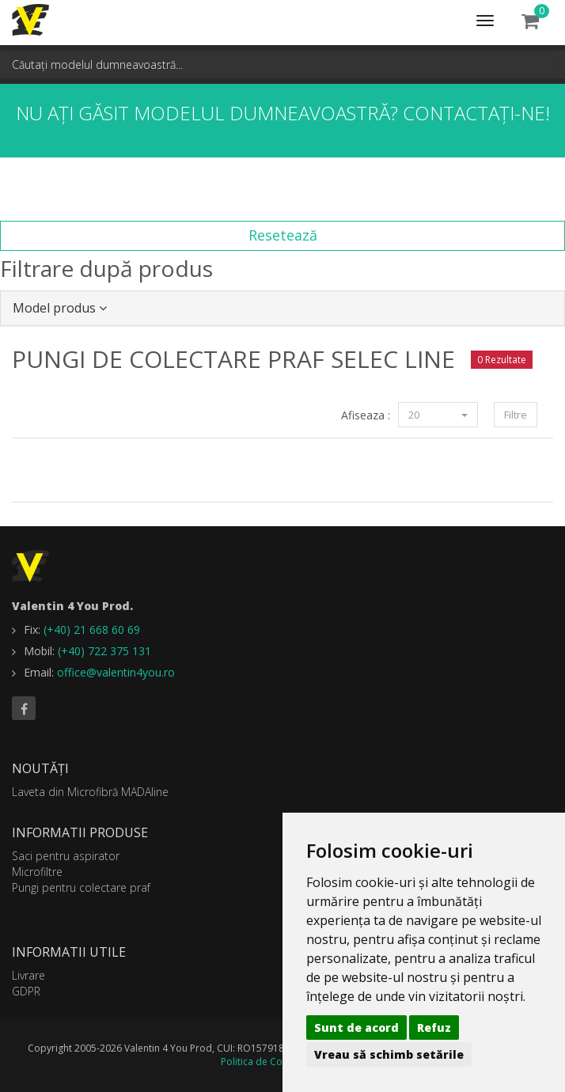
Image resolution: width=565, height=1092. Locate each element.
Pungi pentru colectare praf (81, 887)
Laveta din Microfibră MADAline (90, 791)
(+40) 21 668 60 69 (92, 629)
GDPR (26, 991)
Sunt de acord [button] (356, 1027)
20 (438, 415)
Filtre (515, 415)
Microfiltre (37, 871)
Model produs (60, 308)
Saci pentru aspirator (65, 855)
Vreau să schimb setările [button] (389, 1054)
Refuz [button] (434, 1027)
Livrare (28, 975)
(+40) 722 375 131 (104, 650)
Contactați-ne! (476, 113)
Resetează (282, 235)
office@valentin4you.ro (116, 672)
